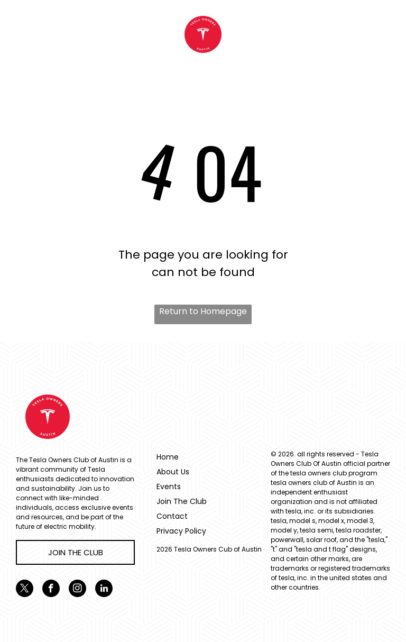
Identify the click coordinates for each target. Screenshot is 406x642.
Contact (172, 516)
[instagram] (77, 590)
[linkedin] (104, 590)
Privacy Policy (181, 531)
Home (167, 457)
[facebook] (51, 590)
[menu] (23, 34)
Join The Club (181, 501)
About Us (172, 471)
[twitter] (24, 590)
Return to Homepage (203, 311)
